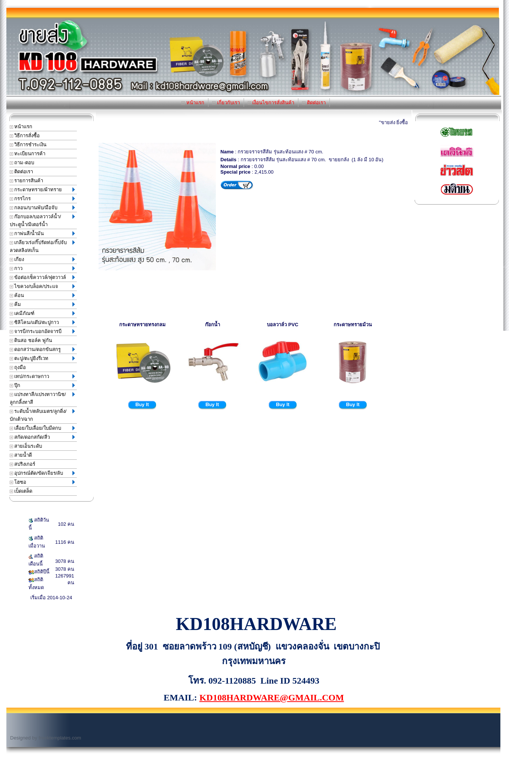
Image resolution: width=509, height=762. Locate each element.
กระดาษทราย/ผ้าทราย (42, 189)
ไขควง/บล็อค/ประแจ (42, 286)
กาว (42, 268)
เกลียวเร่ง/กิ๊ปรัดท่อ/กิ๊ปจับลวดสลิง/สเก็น (42, 246)
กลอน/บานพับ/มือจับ (42, 207)
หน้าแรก (192, 102)
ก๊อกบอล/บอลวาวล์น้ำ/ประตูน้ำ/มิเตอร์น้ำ (42, 220)
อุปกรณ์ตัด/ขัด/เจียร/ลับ (42, 473)
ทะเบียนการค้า (28, 153)
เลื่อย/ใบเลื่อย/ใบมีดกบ (42, 428)
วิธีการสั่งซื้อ (25, 135)
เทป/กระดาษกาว (42, 376)
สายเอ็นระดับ (26, 446)
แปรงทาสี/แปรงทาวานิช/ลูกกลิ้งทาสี (42, 398)
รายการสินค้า (26, 180)
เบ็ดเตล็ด (21, 491)
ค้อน (42, 295)
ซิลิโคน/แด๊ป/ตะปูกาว (42, 322)
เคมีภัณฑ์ (42, 313)
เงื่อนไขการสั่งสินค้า (271, 102)
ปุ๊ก (42, 385)
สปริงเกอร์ (23, 464)
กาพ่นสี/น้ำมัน (42, 233)
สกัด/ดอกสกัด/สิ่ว (42, 437)
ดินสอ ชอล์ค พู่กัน (31, 340)
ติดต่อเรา (314, 102)
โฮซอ (42, 482)
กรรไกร (42, 198)
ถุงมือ (18, 367)
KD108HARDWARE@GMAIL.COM (271, 697)
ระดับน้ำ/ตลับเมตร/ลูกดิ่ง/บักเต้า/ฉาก (42, 415)
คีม (42, 304)
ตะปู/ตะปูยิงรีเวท (42, 358)
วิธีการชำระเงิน (28, 144)
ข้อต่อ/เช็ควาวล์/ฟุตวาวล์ (42, 277)
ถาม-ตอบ (22, 162)
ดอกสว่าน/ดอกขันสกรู (42, 349)
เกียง (42, 259)
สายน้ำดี (21, 455)
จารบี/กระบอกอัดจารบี (42, 331)
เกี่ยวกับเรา (226, 102)
